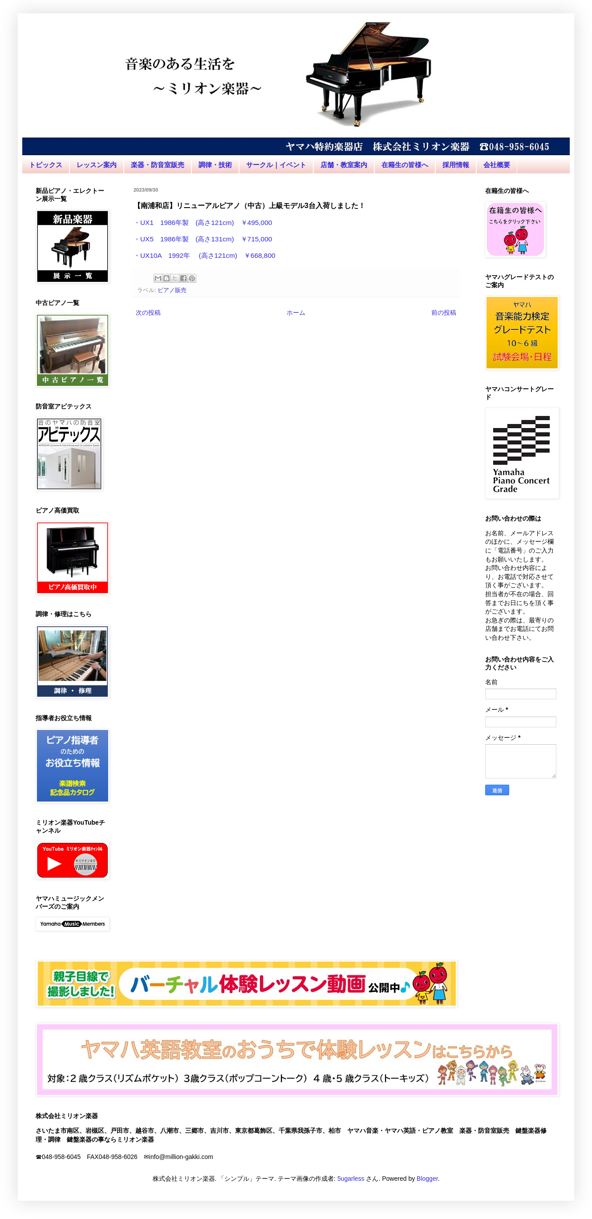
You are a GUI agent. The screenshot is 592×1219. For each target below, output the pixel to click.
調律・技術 (215, 164)
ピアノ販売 (172, 290)
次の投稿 (148, 312)
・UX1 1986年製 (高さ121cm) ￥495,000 (203, 222)
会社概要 (496, 164)
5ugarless (351, 1178)
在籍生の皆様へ (404, 164)
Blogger (427, 1178)
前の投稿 (443, 312)
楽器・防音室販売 (157, 164)
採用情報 (455, 164)
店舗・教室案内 (343, 164)
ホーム (296, 312)
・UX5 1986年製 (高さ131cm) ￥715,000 (203, 239)
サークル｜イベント (276, 164)
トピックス (45, 164)
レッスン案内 (97, 164)
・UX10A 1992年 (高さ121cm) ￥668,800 (205, 255)
